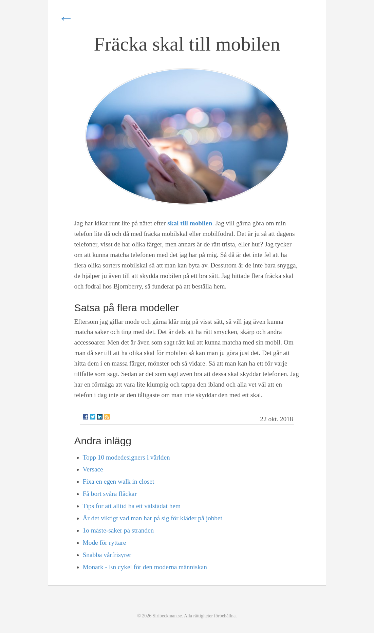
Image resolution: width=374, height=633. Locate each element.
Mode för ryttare (104, 542)
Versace (93, 469)
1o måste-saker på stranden (118, 530)
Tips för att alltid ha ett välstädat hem (132, 505)
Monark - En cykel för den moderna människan (145, 567)
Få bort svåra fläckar (110, 493)
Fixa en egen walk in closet (118, 481)
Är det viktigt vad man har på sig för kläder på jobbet (152, 518)
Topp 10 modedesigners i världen (126, 457)
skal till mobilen (189, 223)
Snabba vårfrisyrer (107, 554)
